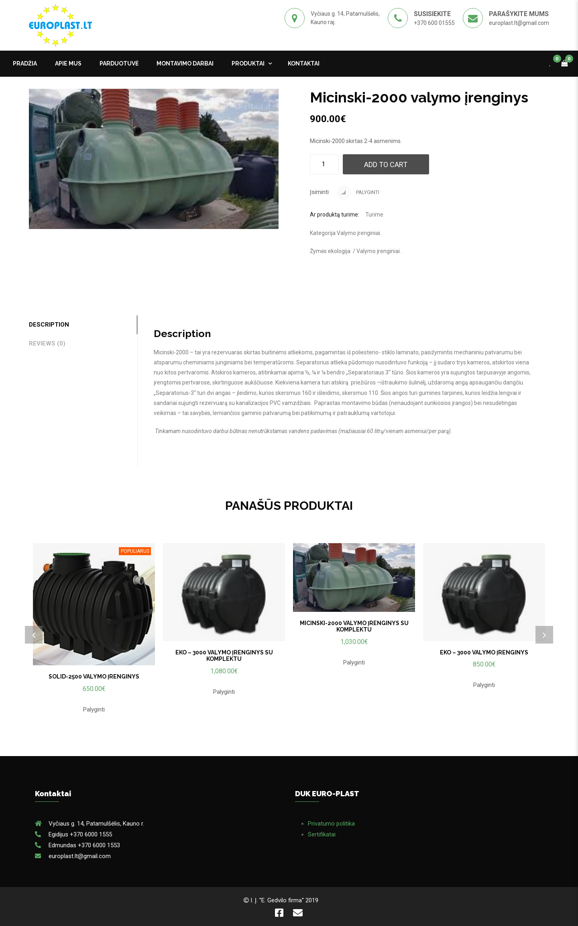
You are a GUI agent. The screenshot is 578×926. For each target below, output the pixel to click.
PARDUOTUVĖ (119, 63)
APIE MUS (68, 63)
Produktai (248, 63)
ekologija (339, 251)
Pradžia (25, 63)
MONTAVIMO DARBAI (185, 63)
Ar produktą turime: (334, 214)
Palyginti (357, 193)
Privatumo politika (331, 823)
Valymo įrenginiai (358, 233)
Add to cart (385, 164)
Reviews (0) (47, 343)
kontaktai (304, 63)
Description (49, 324)
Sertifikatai (322, 834)
